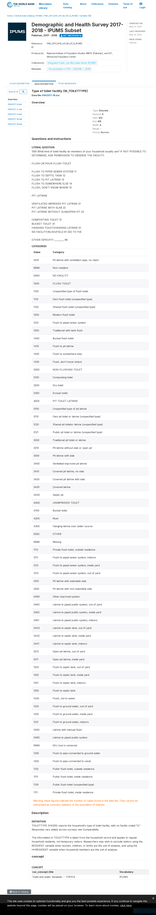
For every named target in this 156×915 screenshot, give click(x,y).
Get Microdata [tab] (67, 83)
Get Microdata (71, 35)
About (83, 4)
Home (10, 16)
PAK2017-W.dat (15, 124)
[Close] (153, 898)
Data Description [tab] (44, 84)
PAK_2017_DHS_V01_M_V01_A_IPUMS (61, 16)
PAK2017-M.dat (15, 119)
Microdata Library (45, 5)
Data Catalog (67, 6)
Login (142, 6)
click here (125, 905)
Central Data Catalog (24, 16)
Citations (113, 4)
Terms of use (128, 6)
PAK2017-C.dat (15, 109)
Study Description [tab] (19, 83)
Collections (97, 4)
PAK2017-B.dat (15, 104)
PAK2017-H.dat (15, 114)
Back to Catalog (19, 891)
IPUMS (39, 16)
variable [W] (85, 16)
